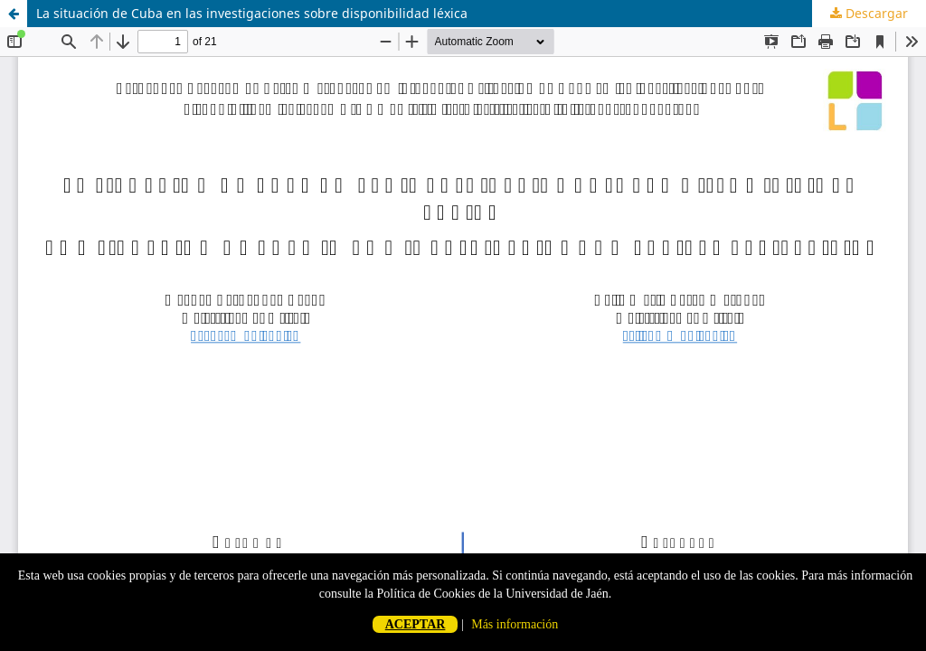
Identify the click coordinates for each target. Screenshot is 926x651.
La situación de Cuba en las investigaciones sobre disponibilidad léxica (252, 13)
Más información (514, 624)
